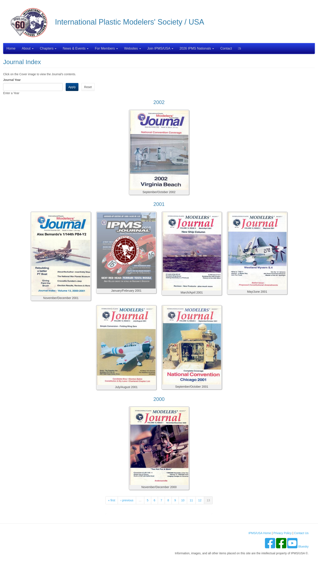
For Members (106, 48)
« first (111, 500)
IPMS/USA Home (259, 533)
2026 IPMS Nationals (197, 48)
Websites (132, 48)
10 (183, 500)
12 (200, 500)
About (28, 48)
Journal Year (12, 80)
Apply (72, 87)
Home (11, 48)
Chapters (48, 48)
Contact (226, 48)
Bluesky (303, 546)
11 (191, 500)
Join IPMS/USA (160, 48)
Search (240, 48)
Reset (88, 87)
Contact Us (301, 533)
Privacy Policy (282, 533)
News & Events (76, 48)
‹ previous (126, 500)
